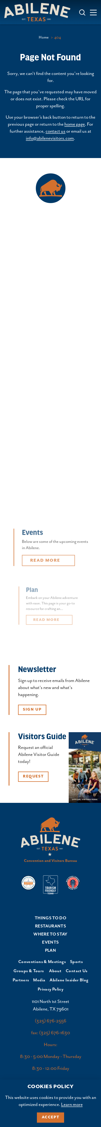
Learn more (72, 1104)
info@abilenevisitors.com (50, 138)
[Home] (39, 12)
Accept (51, 1117)
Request (33, 776)
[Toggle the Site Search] (82, 12)
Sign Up (32, 709)
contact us (55, 131)
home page (74, 124)
